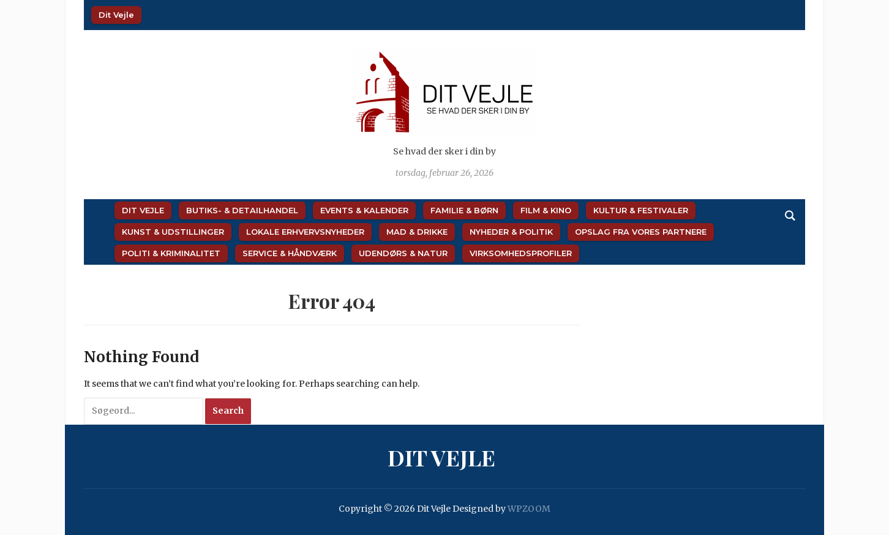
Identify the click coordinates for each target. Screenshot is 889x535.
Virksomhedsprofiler (521, 253)
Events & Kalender (364, 210)
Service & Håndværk (289, 253)
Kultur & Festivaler (640, 210)
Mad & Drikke (417, 232)
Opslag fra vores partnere (641, 232)
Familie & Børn (464, 210)
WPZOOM (529, 508)
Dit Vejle (116, 15)
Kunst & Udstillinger (173, 232)
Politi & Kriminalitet (171, 253)
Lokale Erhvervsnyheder (305, 232)
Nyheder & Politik (511, 232)
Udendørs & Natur (403, 253)
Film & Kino (545, 210)
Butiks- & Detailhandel (242, 210)
